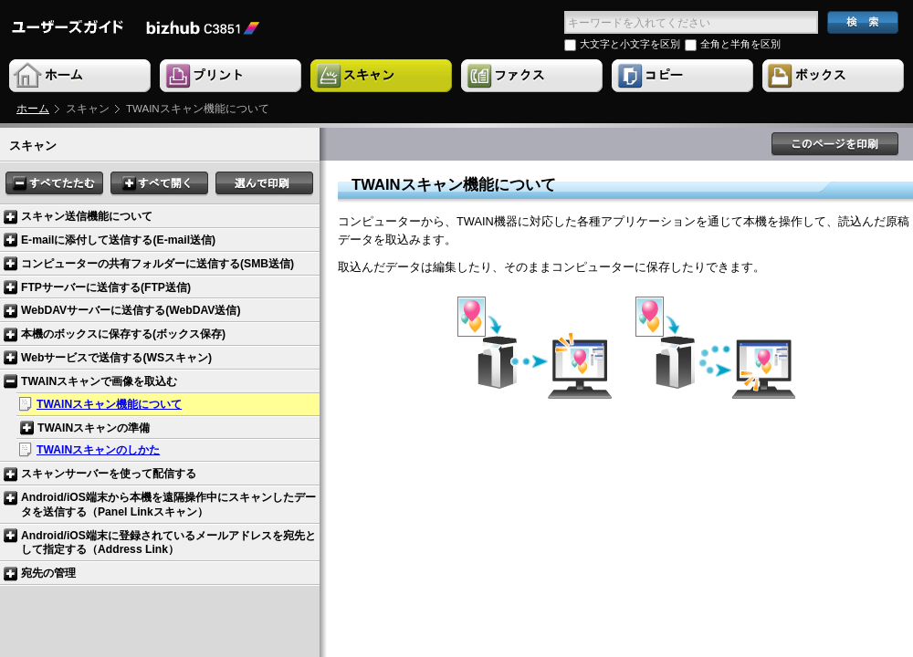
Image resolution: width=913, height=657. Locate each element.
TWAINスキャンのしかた (98, 449)
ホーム (32, 108)
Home (81, 76)
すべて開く (159, 184)
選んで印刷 (264, 184)
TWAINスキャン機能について (109, 404)
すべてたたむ (54, 184)
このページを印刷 (835, 144)
